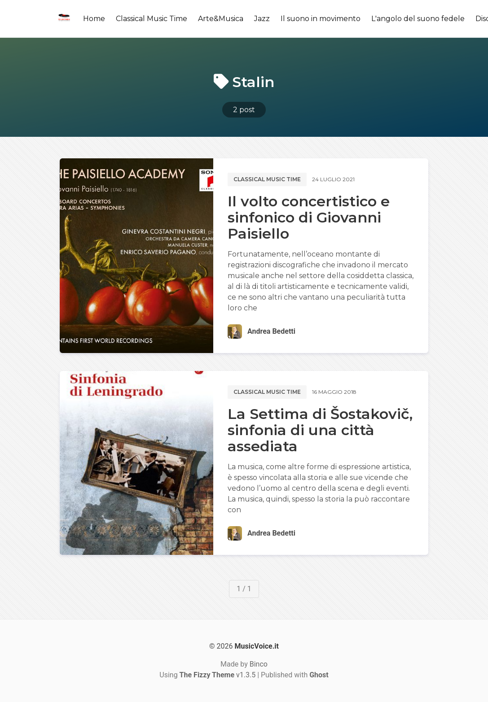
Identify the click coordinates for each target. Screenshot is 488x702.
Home (94, 18)
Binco (259, 664)
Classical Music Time (151, 18)
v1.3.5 (218, 675)
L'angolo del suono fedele (418, 18)
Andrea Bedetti (271, 331)
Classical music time (267, 179)
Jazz (262, 18)
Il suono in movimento (321, 18)
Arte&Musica (220, 18)
